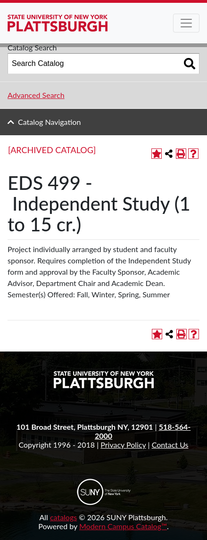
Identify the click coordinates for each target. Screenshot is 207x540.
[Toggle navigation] (186, 23)
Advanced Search (36, 94)
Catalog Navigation (49, 121)
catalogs (63, 517)
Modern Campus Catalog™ (123, 526)
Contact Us (170, 444)
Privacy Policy (123, 444)
